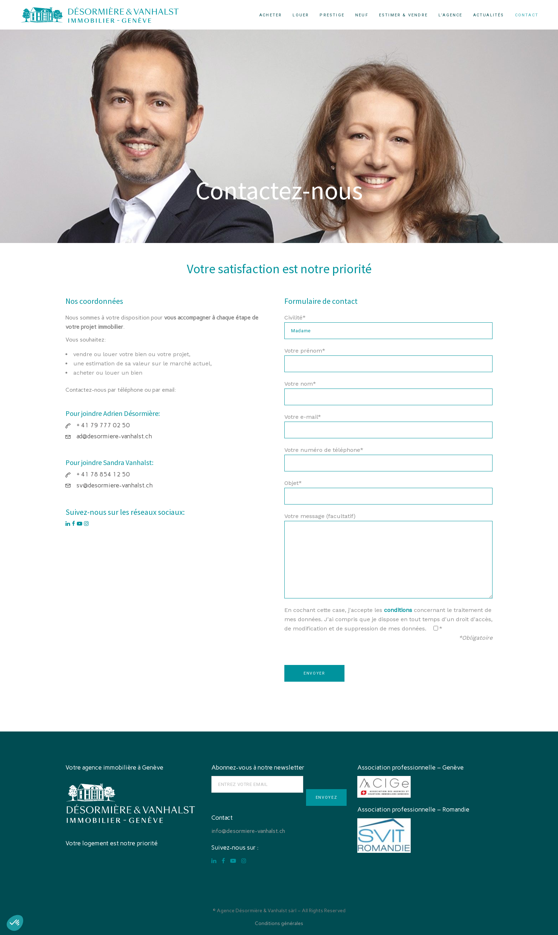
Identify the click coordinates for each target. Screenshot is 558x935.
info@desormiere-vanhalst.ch (248, 831)
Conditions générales (279, 923)
